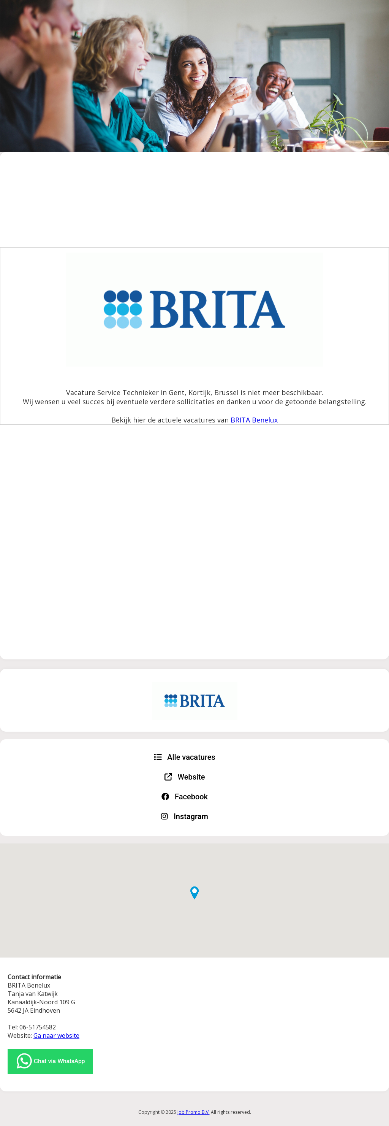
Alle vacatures (184, 757)
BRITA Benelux (254, 419)
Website (184, 776)
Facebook (184, 796)
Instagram (184, 816)
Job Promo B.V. (193, 1112)
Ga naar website (56, 1035)
